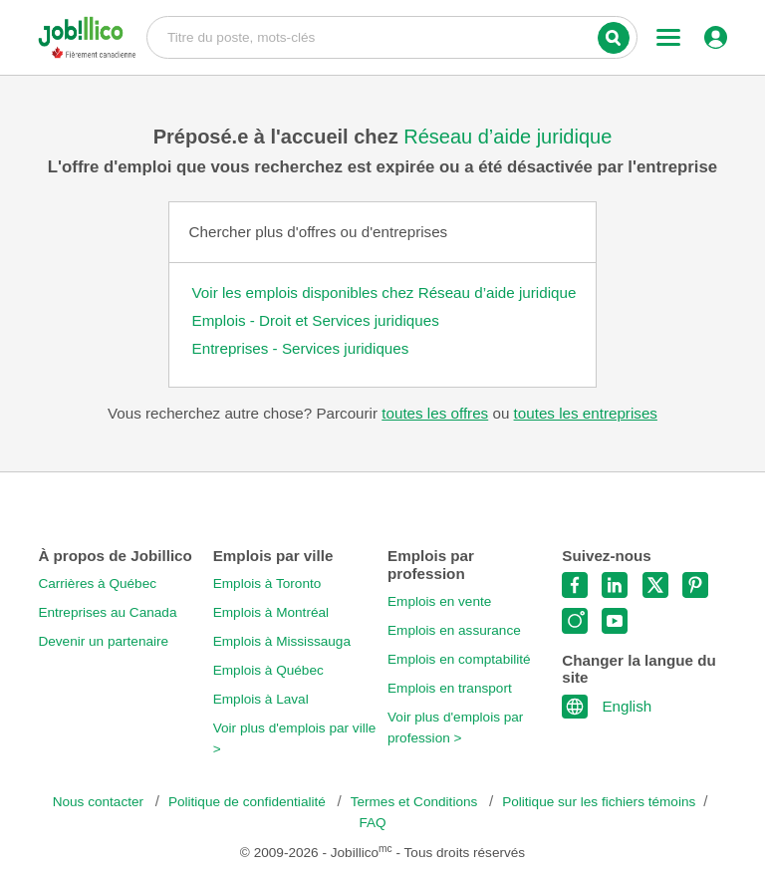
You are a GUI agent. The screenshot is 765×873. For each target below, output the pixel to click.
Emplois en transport (449, 688)
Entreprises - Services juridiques (300, 348)
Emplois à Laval (261, 699)
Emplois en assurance (454, 630)
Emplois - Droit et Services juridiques (315, 320)
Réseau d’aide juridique (507, 136)
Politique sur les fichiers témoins (598, 801)
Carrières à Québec (97, 583)
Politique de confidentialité (249, 801)
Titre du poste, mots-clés (392, 36)
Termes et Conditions (416, 801)
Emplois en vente (439, 601)
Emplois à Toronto (267, 583)
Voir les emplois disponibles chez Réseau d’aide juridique (384, 292)
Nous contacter (100, 801)
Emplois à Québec (268, 670)
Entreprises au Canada (107, 612)
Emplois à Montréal (271, 612)
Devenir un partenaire (103, 641)
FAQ (372, 822)
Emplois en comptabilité (459, 659)
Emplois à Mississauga (282, 641)
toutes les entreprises (585, 413)
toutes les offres (435, 413)
